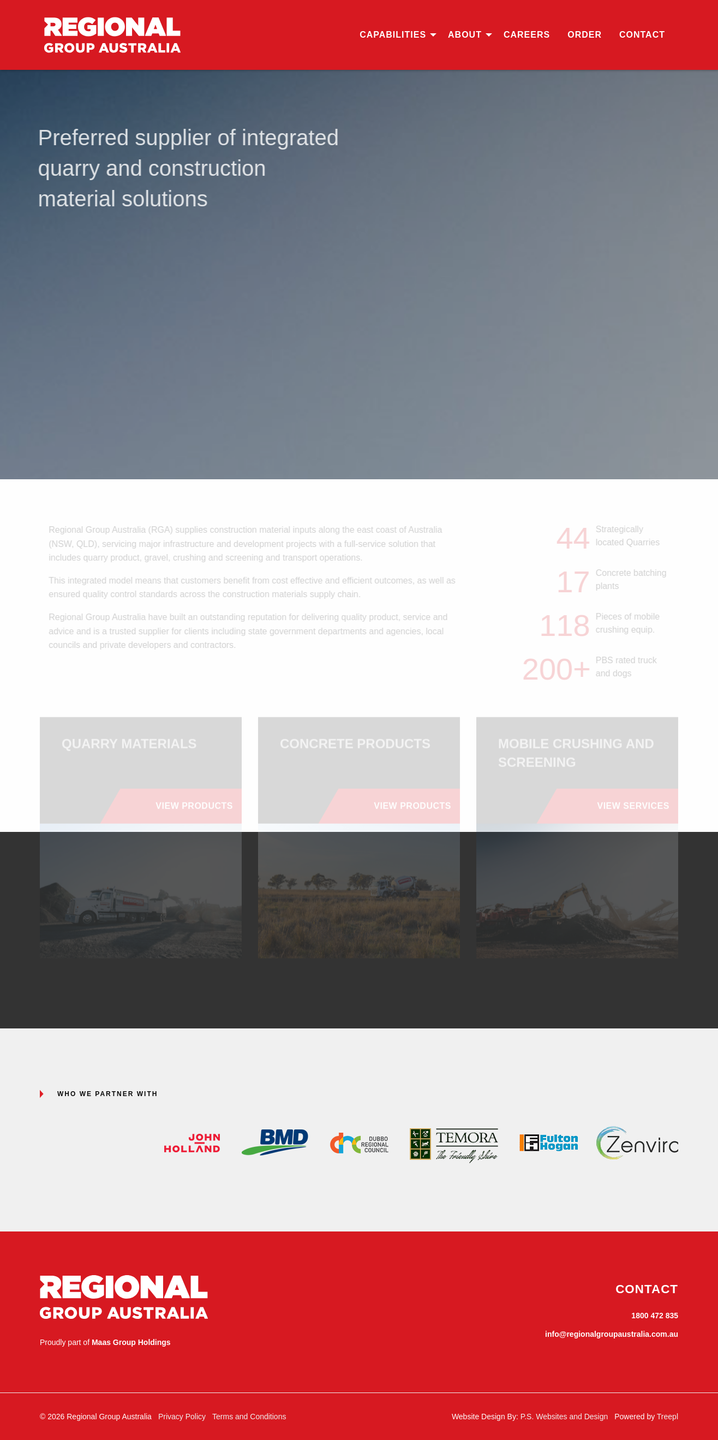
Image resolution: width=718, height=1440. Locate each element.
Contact (642, 34)
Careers (527, 34)
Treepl (667, 1416)
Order (584, 34)
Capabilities (393, 34)
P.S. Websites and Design (564, 1416)
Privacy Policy (182, 1416)
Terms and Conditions (249, 1416)
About (465, 34)
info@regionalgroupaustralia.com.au (611, 1334)
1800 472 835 (654, 1315)
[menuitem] (395, 35)
